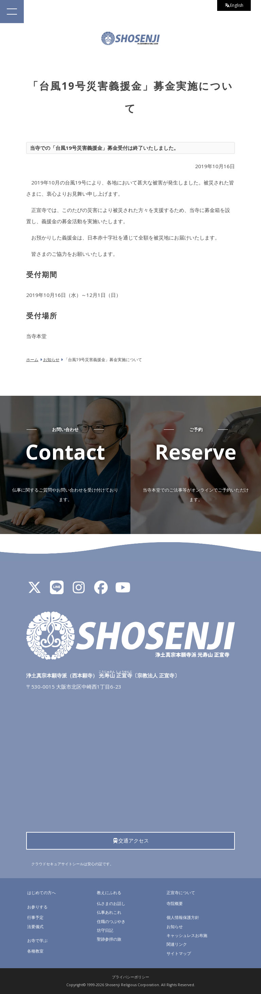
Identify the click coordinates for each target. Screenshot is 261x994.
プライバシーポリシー (130, 977)
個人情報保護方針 (183, 917)
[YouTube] (123, 590)
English (234, 5)
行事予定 (35, 917)
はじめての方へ (41, 892)
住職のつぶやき (111, 921)
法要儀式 (35, 926)
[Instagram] (78, 590)
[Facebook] (100, 590)
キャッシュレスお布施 (187, 935)
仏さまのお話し (111, 903)
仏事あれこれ (109, 912)
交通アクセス (130, 840)
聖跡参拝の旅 (109, 939)
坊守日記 (105, 930)
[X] (34, 590)
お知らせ (175, 926)
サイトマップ (179, 953)
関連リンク (177, 944)
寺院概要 (175, 903)
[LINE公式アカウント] (56, 590)
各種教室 (35, 951)
